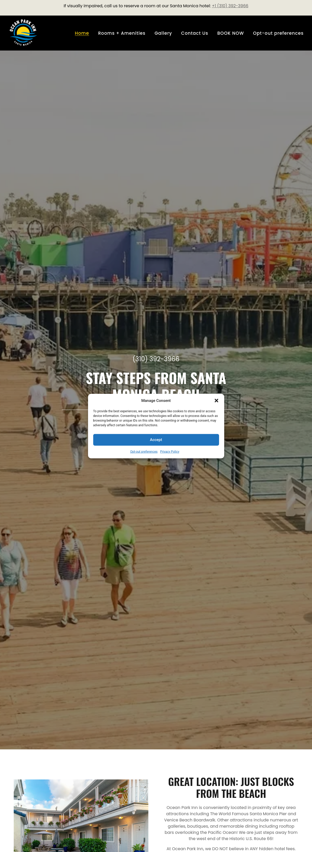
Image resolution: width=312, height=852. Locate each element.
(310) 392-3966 (156, 359)
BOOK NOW (230, 33)
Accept (156, 439)
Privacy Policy (169, 451)
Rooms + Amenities (122, 33)
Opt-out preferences (144, 451)
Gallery (163, 33)
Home (82, 33)
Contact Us (194, 33)
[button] (216, 400)
